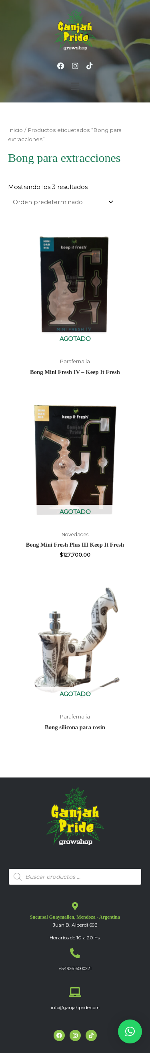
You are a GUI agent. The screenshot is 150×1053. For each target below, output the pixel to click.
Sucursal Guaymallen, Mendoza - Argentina (75, 917)
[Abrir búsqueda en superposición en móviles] (75, 877)
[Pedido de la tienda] (61, 202)
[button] (75, 86)
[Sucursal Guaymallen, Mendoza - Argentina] (75, 906)
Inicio (15, 130)
